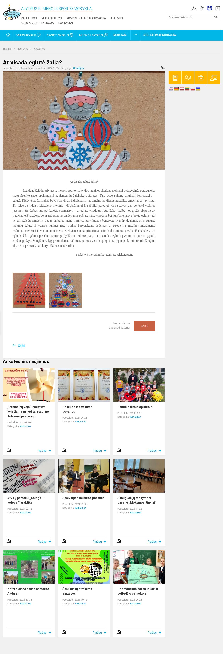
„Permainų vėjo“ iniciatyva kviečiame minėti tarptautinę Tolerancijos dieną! (28, 411)
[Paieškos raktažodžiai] (193, 17)
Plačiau (42, 450)
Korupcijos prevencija (37, 22)
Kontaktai (65, 22)
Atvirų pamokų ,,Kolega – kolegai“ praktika (25, 500)
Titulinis (7, 48)
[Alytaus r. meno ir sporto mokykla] (12, 12)
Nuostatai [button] (120, 34)
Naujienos (23, 48)
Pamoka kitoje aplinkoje (134, 407)
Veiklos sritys (51, 18)
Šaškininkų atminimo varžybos (77, 591)
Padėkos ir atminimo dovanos (77, 409)
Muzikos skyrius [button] (93, 35)
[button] (193, 8)
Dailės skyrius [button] (28, 35)
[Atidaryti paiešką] (215, 17)
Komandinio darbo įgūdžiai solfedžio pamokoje (137, 591)
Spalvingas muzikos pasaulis (83, 498)
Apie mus (117, 18)
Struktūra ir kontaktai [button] (160, 34)
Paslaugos (29, 18)
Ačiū (144, 326)
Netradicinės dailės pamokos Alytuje (28, 591)
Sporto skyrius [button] (60, 35)
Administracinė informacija (86, 18)
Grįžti (21, 346)
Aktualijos (39, 48)
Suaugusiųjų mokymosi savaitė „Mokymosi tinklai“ (136, 500)
